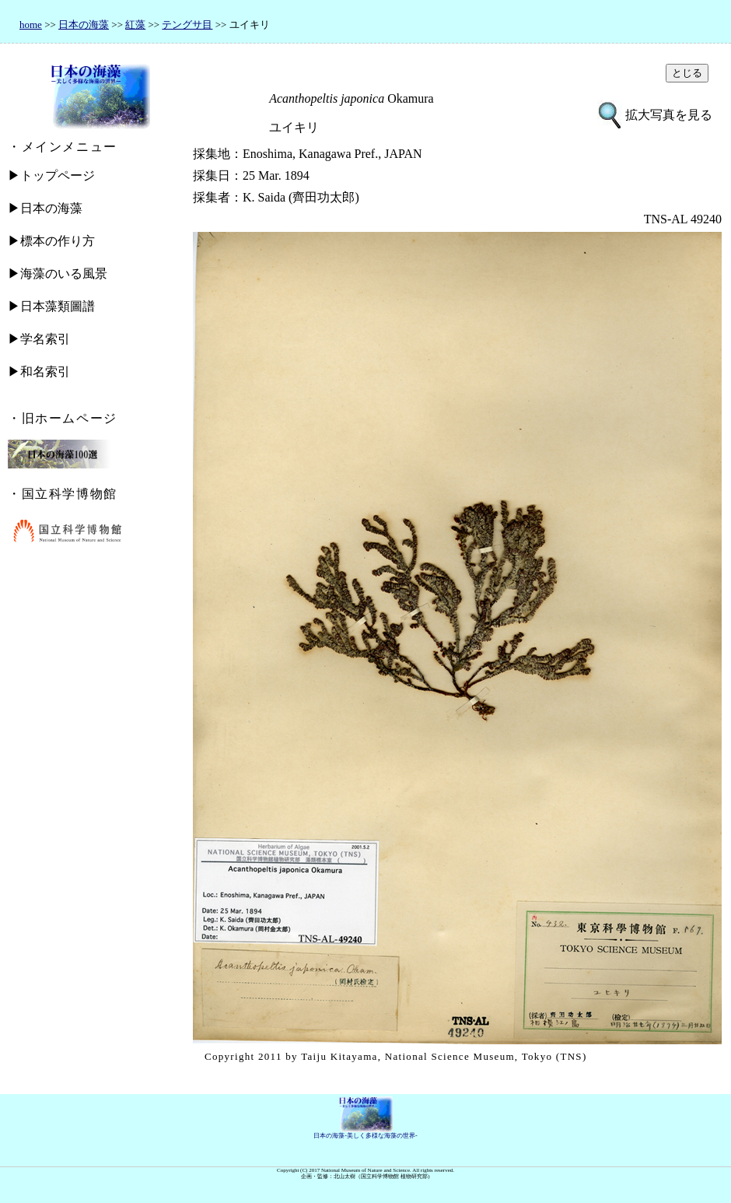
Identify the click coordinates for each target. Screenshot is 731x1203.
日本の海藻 (83, 24)
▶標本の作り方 (51, 240)
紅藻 (135, 24)
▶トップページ (51, 175)
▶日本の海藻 (45, 208)
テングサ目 (187, 24)
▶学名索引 (39, 338)
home (30, 24)
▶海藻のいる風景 (57, 273)
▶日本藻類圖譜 (51, 306)
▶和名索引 (39, 371)
